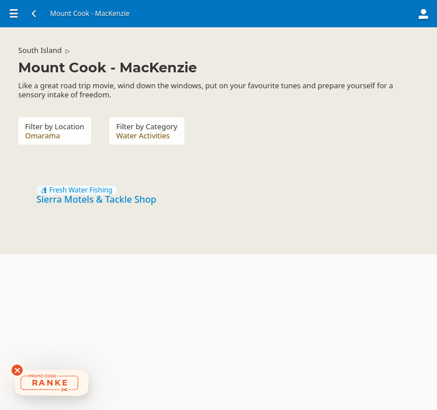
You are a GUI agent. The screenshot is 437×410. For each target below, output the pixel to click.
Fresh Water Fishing (77, 190)
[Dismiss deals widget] (17, 370)
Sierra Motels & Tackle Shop (96, 199)
